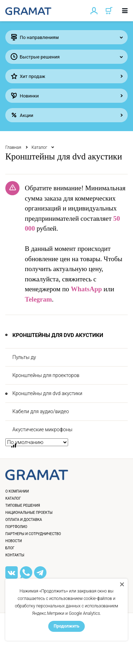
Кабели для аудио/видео (40, 411)
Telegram (38, 299)
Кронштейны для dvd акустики (47, 393)
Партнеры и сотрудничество (33, 534)
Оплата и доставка (23, 520)
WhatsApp (86, 289)
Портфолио (16, 527)
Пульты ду (24, 357)
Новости (13, 541)
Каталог (40, 147)
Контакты (14, 555)
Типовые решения (22, 505)
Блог (10, 548)
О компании (17, 491)
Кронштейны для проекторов (45, 375)
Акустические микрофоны (42, 429)
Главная (13, 147)
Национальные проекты (28, 513)
